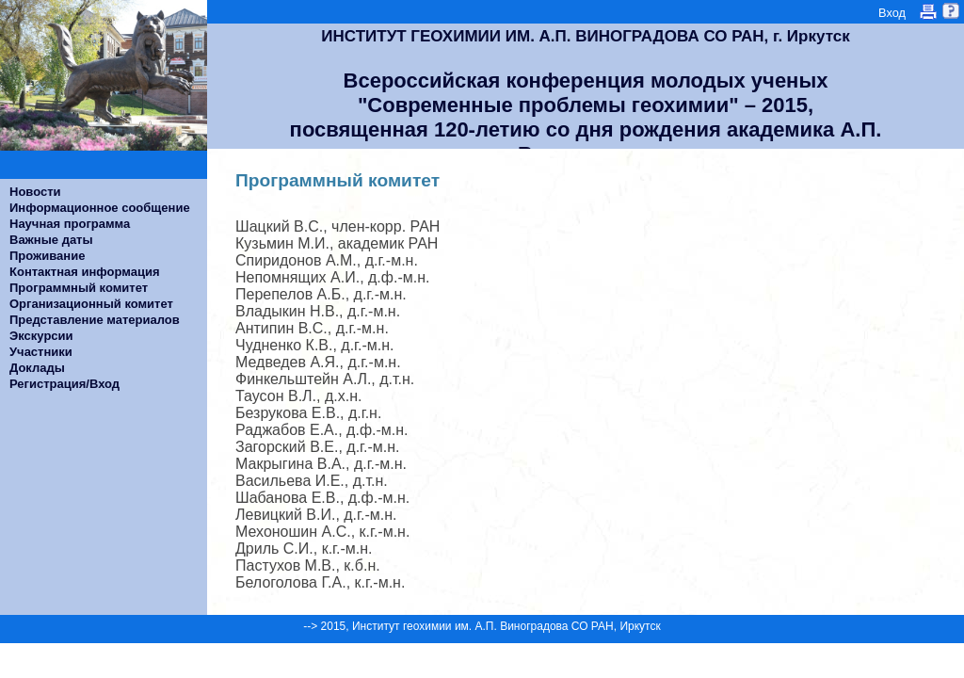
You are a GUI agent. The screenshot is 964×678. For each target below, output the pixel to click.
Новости (35, 192)
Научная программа (69, 224)
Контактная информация (84, 272)
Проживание (47, 256)
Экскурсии (41, 336)
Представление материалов (94, 320)
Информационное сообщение (99, 208)
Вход (892, 13)
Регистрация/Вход (64, 384)
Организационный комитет (91, 304)
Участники (40, 352)
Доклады (37, 368)
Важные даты (51, 240)
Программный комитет (78, 288)
